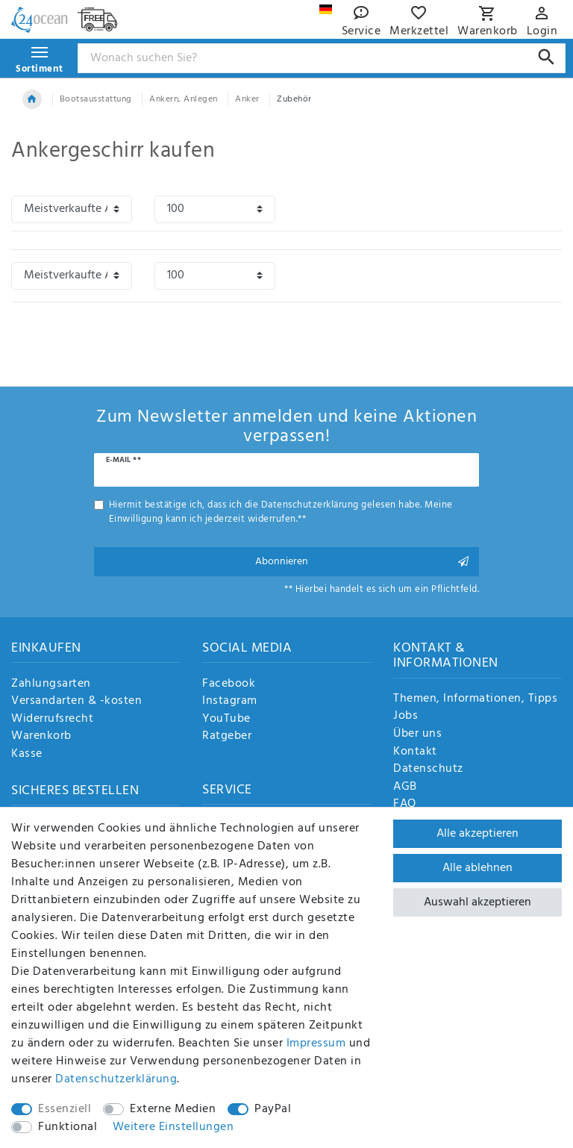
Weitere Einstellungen (173, 1127)
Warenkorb (41, 736)
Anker (247, 99)
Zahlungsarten (51, 684)
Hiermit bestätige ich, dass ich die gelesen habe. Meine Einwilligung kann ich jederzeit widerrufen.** (281, 512)
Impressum (316, 1043)
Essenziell (64, 1109)
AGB (405, 787)
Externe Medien (173, 1109)
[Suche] (546, 57)
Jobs (405, 716)
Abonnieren (362, 561)
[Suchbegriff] (322, 58)
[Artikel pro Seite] (214, 209)
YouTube (226, 719)
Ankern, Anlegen (183, 99)
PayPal (272, 1109)
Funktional (67, 1127)
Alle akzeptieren (477, 833)
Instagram (229, 701)
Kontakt (415, 752)
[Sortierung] (71, 209)
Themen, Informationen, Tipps (475, 699)
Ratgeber (226, 736)
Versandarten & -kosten (76, 701)
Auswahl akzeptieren (477, 902)
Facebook (228, 684)
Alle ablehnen (477, 868)
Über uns (417, 734)
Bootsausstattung (96, 99)
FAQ (404, 804)
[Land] (325, 9)
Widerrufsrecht (52, 719)
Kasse (27, 754)
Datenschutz (428, 769)
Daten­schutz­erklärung (116, 1079)
